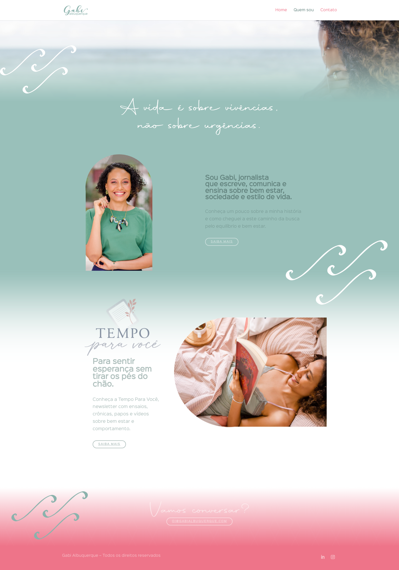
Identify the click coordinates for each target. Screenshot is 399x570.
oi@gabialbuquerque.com (199, 521)
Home (281, 10)
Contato (328, 10)
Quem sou (304, 10)
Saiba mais (222, 241)
